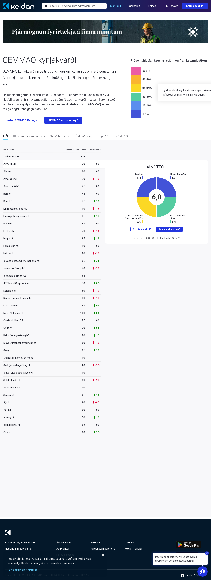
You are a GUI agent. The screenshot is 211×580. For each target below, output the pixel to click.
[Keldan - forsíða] (18, 6)
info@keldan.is (23, 548)
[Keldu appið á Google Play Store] (191, 544)
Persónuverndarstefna (103, 548)
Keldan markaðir (134, 548)
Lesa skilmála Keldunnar (23, 570)
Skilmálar (96, 542)
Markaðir (117, 6)
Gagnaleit (136, 6)
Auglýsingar (62, 548)
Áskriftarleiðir (63, 542)
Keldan (153, 6)
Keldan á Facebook (193, 575)
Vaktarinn (130, 542)
